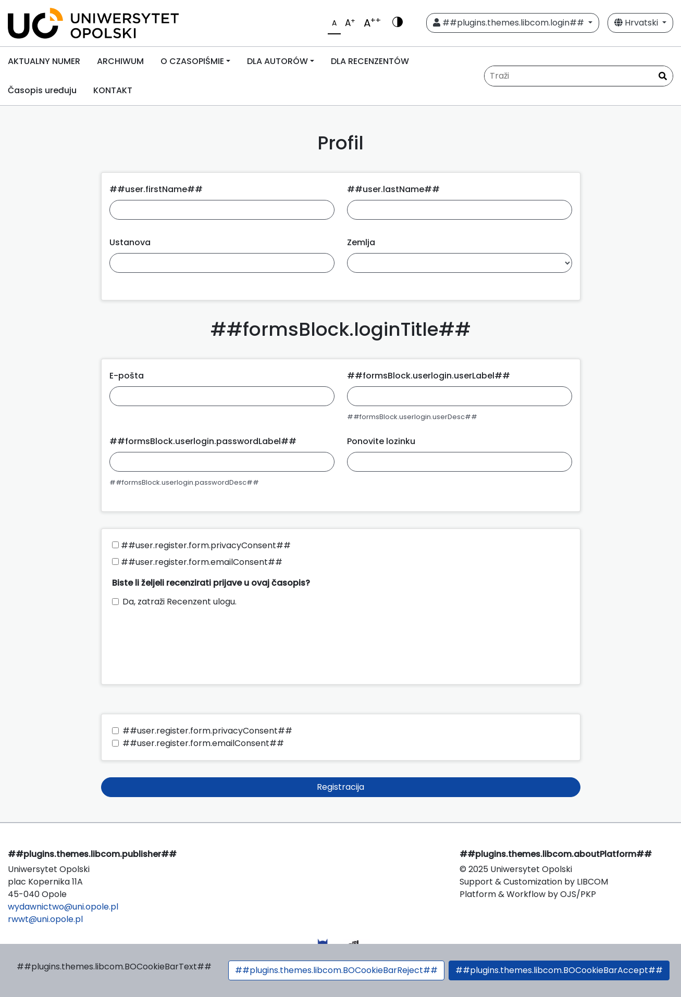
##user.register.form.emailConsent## (197, 562)
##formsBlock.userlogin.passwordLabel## (202, 441)
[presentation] (191, 641)
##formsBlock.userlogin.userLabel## (428, 376)
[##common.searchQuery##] (579, 76)
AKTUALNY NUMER (44, 61)
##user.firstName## (156, 189)
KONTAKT (112, 90)
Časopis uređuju (42, 90)
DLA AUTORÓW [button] (277, 61)
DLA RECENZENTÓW (370, 61)
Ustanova (130, 242)
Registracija (340, 787)
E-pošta (126, 376)
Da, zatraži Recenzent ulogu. (179, 602)
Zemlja (361, 242)
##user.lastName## (393, 189)
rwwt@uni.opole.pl (45, 919)
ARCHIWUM (120, 61)
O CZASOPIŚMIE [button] (192, 61)
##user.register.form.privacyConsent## (201, 545)
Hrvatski (637, 23)
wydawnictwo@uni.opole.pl (63, 907)
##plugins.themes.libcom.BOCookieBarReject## (336, 970)
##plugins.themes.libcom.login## (509, 23)
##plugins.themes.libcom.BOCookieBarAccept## (559, 970)
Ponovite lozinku (381, 441)
